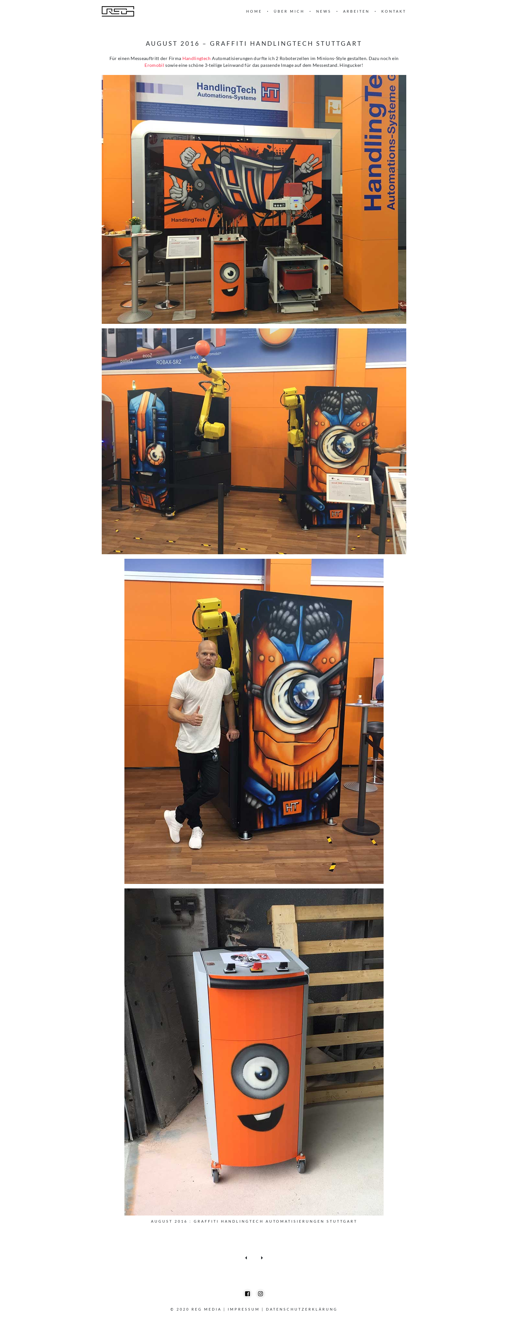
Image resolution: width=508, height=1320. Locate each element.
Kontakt (393, 11)
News (323, 11)
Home (254, 11)
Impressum (244, 1309)
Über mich (289, 11)
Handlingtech (196, 58)
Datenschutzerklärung (302, 1309)
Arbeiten (356, 11)
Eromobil (154, 65)
